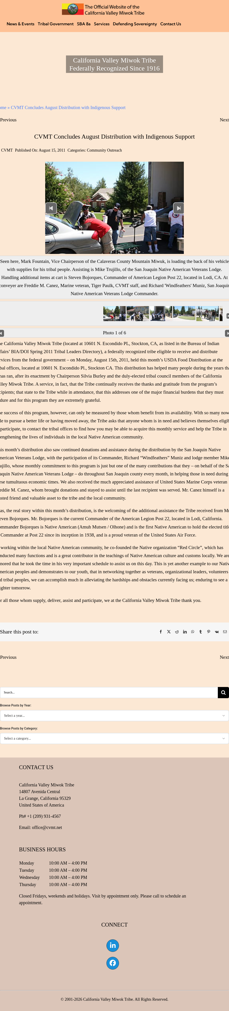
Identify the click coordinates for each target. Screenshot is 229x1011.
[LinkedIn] (185, 632)
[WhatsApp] (193, 632)
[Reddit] (177, 632)
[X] (169, 632)
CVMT (7, 150)
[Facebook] (161, 632)
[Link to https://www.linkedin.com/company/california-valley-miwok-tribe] (112, 945)
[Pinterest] (209, 632)
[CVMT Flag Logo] (103, 5)
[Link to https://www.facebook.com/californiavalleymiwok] (112, 963)
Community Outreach (104, 150)
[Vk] (217, 632)
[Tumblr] (201, 632)
